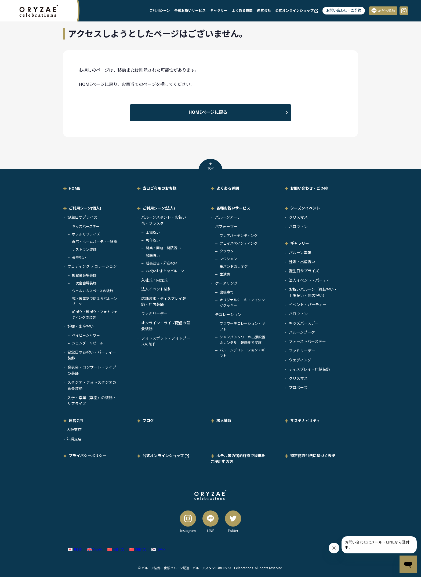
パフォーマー (226, 226)
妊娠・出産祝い (80, 326)
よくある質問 (242, 10)
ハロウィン (298, 226)
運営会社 (264, 10)
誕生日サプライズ (82, 217)
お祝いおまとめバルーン (165, 271)
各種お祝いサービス (190, 10)
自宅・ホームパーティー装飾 (94, 241)
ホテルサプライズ (86, 234)
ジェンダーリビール (87, 343)
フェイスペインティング (238, 243)
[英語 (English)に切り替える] (94, 549)
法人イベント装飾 (156, 289)
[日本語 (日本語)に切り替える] (74, 549)
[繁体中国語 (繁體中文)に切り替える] (138, 549)
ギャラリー (218, 10)
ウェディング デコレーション (92, 266)
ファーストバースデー (307, 341)
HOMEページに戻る (208, 112)
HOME (74, 188)
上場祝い (153, 232)
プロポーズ (298, 387)
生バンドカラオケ (234, 266)
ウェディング (300, 359)
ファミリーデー (154, 313)
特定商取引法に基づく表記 (312, 455)
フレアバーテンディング (238, 235)
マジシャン (228, 258)
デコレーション (228, 314)
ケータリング (226, 283)
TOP (210, 166)
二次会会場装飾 (84, 283)
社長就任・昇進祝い (161, 263)
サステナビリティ (305, 420)
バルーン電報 (300, 252)
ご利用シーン (159, 10)
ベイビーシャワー (86, 335)
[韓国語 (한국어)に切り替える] (158, 549)
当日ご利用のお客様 (159, 188)
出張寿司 (227, 292)
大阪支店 (74, 429)
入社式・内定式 (154, 279)
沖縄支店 (74, 439)
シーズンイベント (305, 208)
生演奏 (225, 274)
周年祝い (153, 240)
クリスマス (298, 217)
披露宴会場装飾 (84, 275)
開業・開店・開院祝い (163, 247)
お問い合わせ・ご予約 (343, 10)
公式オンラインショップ (296, 10)
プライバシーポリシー (87, 455)
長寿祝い (79, 257)
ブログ (148, 420)
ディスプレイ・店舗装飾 (309, 369)
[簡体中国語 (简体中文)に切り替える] (116, 549)
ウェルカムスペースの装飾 (92, 290)
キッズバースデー (86, 226)
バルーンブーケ (302, 332)
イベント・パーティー (307, 304)
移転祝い (153, 255)
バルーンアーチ (228, 217)
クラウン (227, 251)
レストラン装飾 (84, 249)
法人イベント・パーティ (309, 280)
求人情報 (223, 420)
